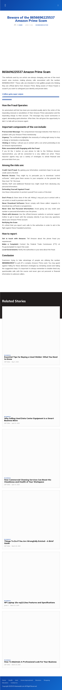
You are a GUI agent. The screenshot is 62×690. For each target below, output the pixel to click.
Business (38, 25)
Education (44, 25)
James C (6, 605)
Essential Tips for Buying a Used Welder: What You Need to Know (30, 358)
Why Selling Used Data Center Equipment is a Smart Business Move (29, 419)
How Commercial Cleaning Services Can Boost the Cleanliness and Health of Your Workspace (27, 481)
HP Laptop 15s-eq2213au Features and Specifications (29, 602)
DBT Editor (7, 362)
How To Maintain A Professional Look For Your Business (30, 662)
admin (20, 25)
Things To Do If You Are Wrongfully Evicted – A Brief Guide (29, 542)
